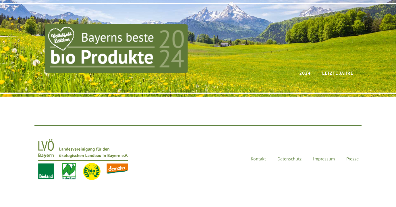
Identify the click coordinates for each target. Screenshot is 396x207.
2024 (305, 73)
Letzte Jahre (337, 73)
